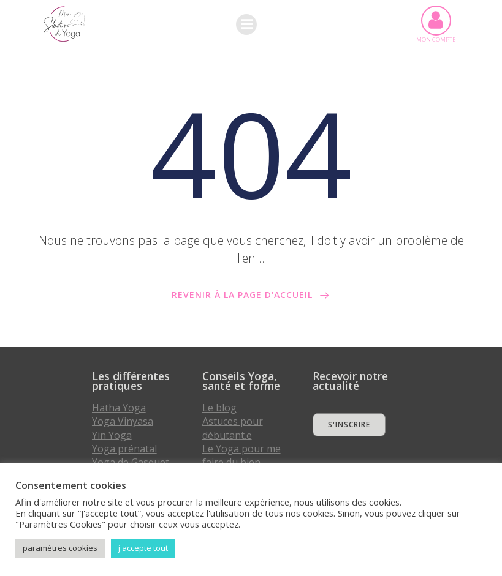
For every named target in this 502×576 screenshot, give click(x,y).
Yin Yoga (112, 434)
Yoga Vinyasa (122, 421)
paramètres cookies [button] (60, 547)
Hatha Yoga (119, 407)
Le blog (219, 407)
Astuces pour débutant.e (232, 427)
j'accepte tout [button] (143, 547)
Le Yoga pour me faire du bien (241, 455)
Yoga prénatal (124, 448)
